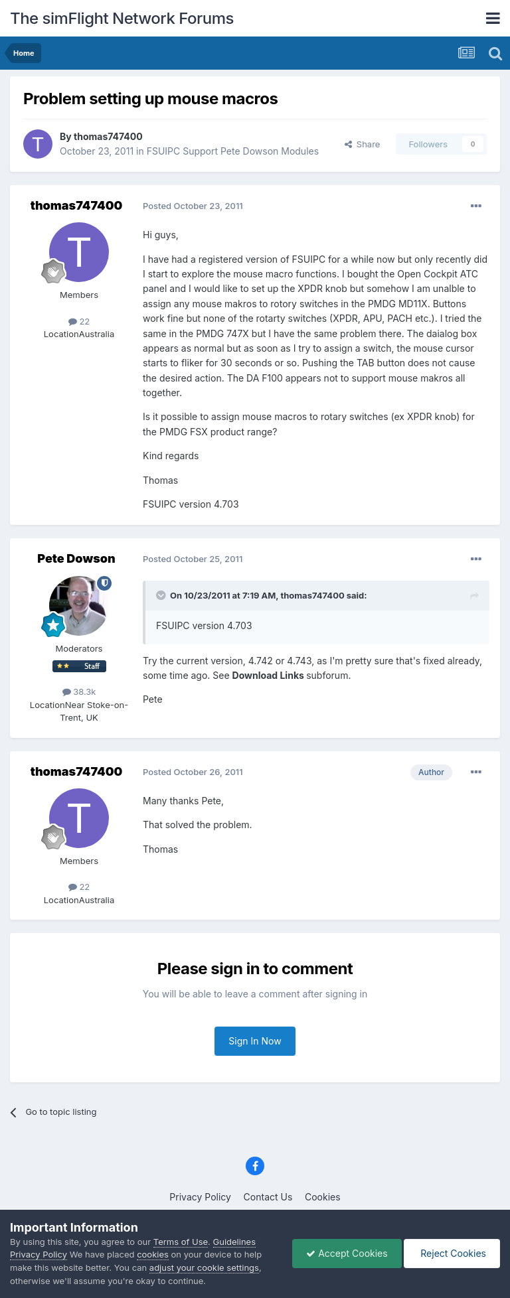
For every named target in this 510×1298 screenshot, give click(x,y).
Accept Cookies (347, 1253)
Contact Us (268, 1196)
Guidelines (234, 1241)
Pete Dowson (76, 558)
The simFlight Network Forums (122, 18)
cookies (153, 1254)
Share (363, 144)
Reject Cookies (452, 1253)
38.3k (79, 691)
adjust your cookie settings (204, 1267)
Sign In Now (254, 1040)
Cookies (323, 1196)
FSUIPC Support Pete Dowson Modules (233, 151)
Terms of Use (180, 1241)
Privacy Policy (200, 1196)
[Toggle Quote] (162, 595)
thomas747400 (108, 136)
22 (79, 321)
